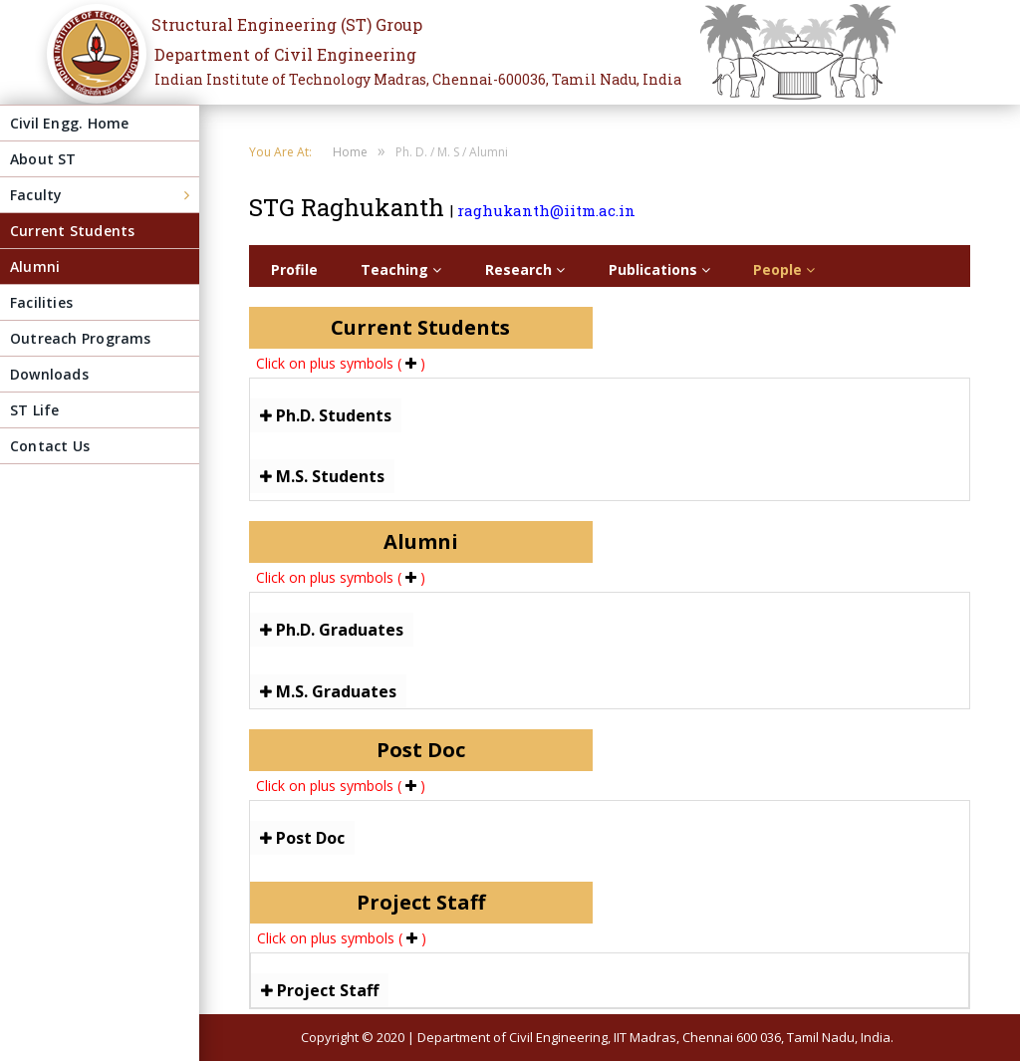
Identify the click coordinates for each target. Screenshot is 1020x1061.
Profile (294, 269)
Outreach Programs (80, 338)
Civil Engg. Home (69, 123)
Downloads (49, 374)
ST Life (34, 409)
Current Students (72, 230)
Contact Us (50, 445)
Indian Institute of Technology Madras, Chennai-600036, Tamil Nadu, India (417, 79)
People (784, 269)
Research (525, 269)
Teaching (401, 269)
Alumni (35, 266)
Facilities (41, 302)
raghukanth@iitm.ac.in (546, 210)
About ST (43, 158)
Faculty (36, 194)
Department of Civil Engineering (285, 54)
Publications (659, 269)
